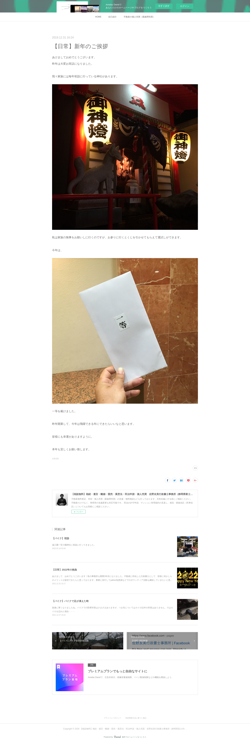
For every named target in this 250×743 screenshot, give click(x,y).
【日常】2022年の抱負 (64, 569)
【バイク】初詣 (60, 538)
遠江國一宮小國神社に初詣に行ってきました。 (74, 545)
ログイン (184, 6)
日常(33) (55, 459)
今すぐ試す (163, 6)
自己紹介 (112, 17)
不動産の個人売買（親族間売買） (139, 17)
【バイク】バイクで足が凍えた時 (70, 601)
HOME (98, 17)
